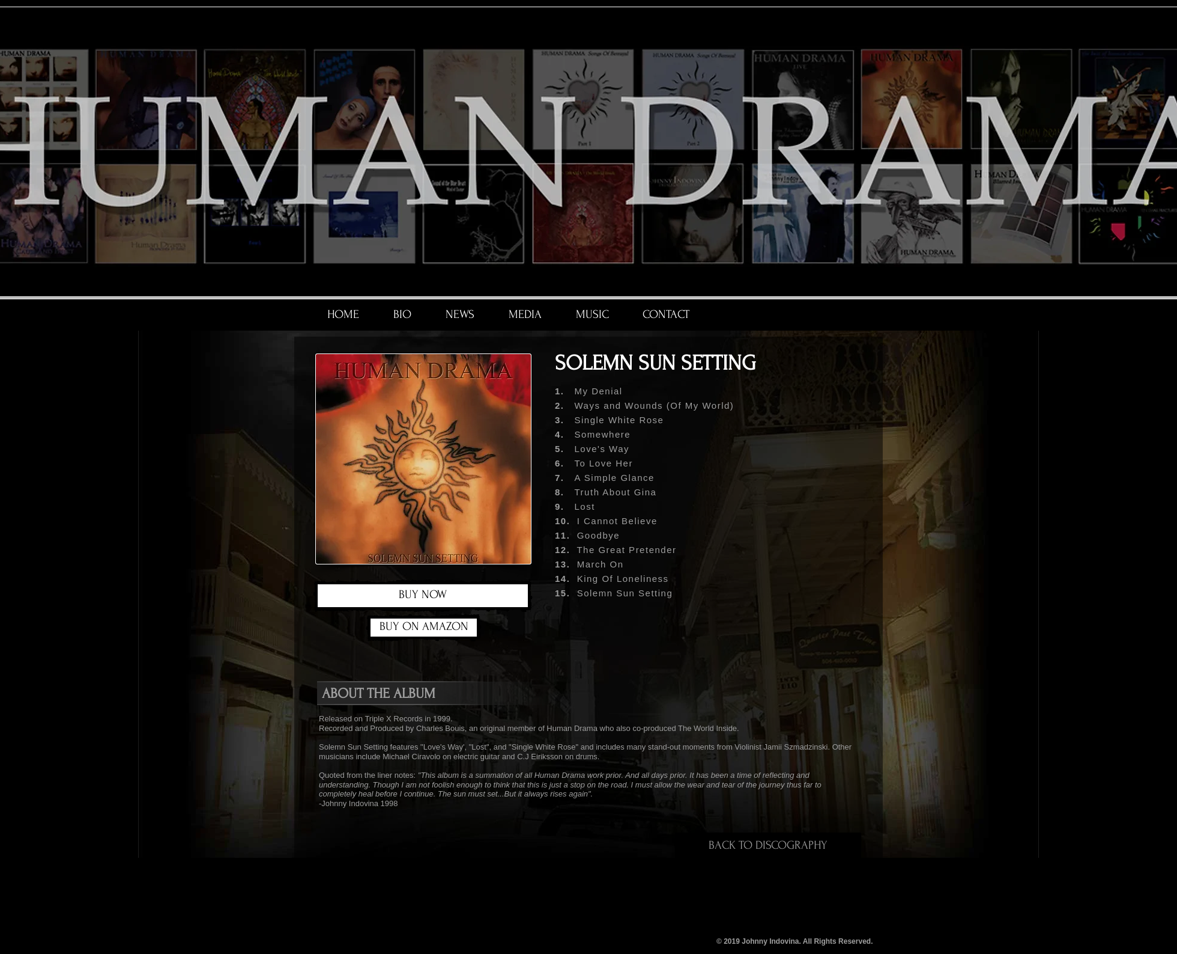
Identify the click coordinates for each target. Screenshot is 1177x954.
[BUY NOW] (423, 595)
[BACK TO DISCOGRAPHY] (768, 845)
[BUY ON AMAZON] (424, 628)
